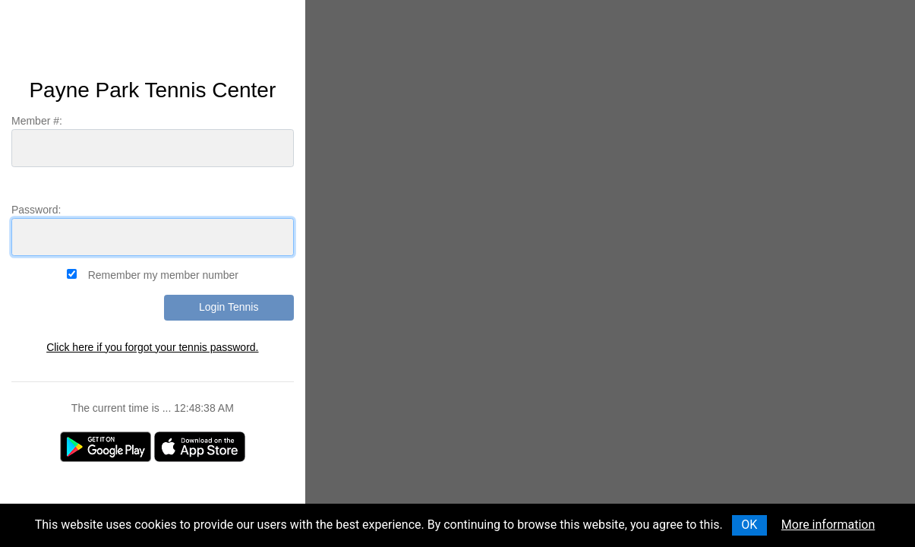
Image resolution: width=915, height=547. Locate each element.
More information (828, 524)
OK (749, 524)
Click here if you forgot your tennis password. (152, 347)
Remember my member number (163, 275)
